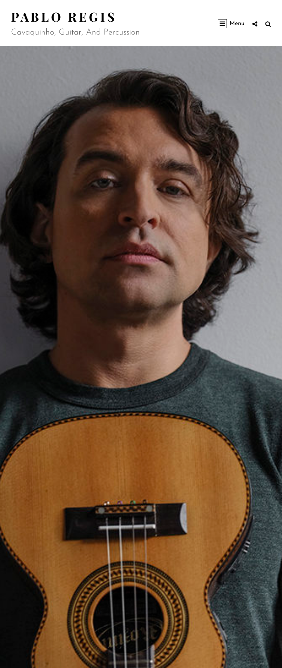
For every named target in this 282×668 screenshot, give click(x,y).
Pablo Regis (63, 16)
